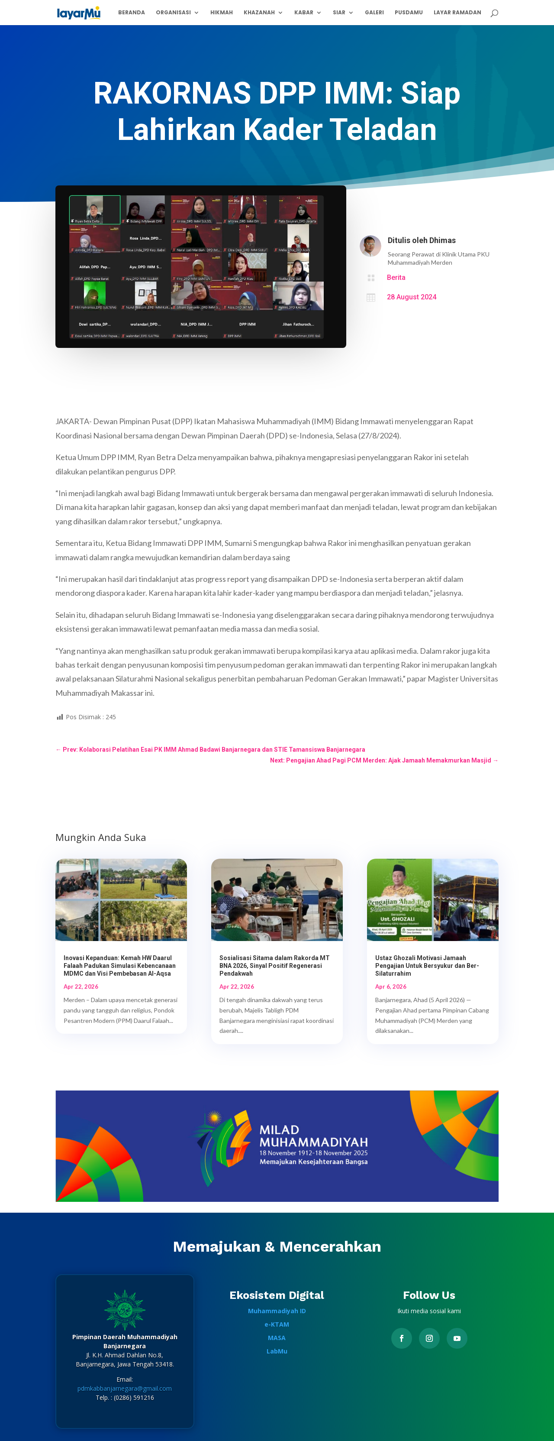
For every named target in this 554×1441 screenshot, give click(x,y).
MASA (277, 1338)
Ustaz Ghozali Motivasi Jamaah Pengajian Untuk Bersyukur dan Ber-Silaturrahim (427, 965)
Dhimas (442, 240)
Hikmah (221, 13)
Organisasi (173, 13)
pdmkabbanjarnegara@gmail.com (124, 1388)
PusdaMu (409, 13)
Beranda (131, 13)
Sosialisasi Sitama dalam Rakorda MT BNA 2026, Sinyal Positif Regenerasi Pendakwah (274, 965)
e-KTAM (276, 1324)
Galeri (374, 13)
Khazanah (259, 13)
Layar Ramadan (457, 13)
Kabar (303, 13)
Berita (396, 277)
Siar (339, 13)
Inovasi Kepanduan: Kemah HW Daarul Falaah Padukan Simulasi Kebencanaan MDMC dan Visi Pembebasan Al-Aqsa (120, 965)
